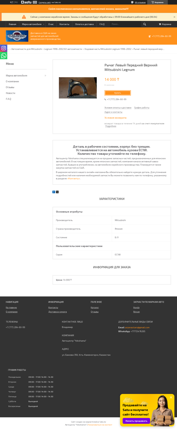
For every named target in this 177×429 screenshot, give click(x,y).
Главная (12, 24)
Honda (136, 307)
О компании (12, 81)
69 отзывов (140, 2)
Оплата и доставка (84, 24)
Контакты (64, 24)
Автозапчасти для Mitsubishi (26, 49)
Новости (10, 93)
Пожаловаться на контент (100, 424)
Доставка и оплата (57, 311)
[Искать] (144, 24)
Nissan (136, 311)
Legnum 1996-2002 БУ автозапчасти (63, 49)
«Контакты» (73, 178)
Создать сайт (45, 2)
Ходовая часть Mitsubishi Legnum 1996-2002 (107, 49)
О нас (51, 24)
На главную (11, 307)
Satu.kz (103, 422)
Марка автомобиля (31, 24)
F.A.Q (102, 24)
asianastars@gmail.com (137, 327)
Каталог (95, 307)
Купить (117, 93)
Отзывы (10, 87)
